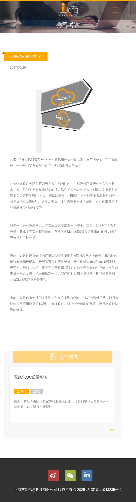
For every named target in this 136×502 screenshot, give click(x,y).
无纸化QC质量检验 (31, 377)
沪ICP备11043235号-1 (104, 490)
